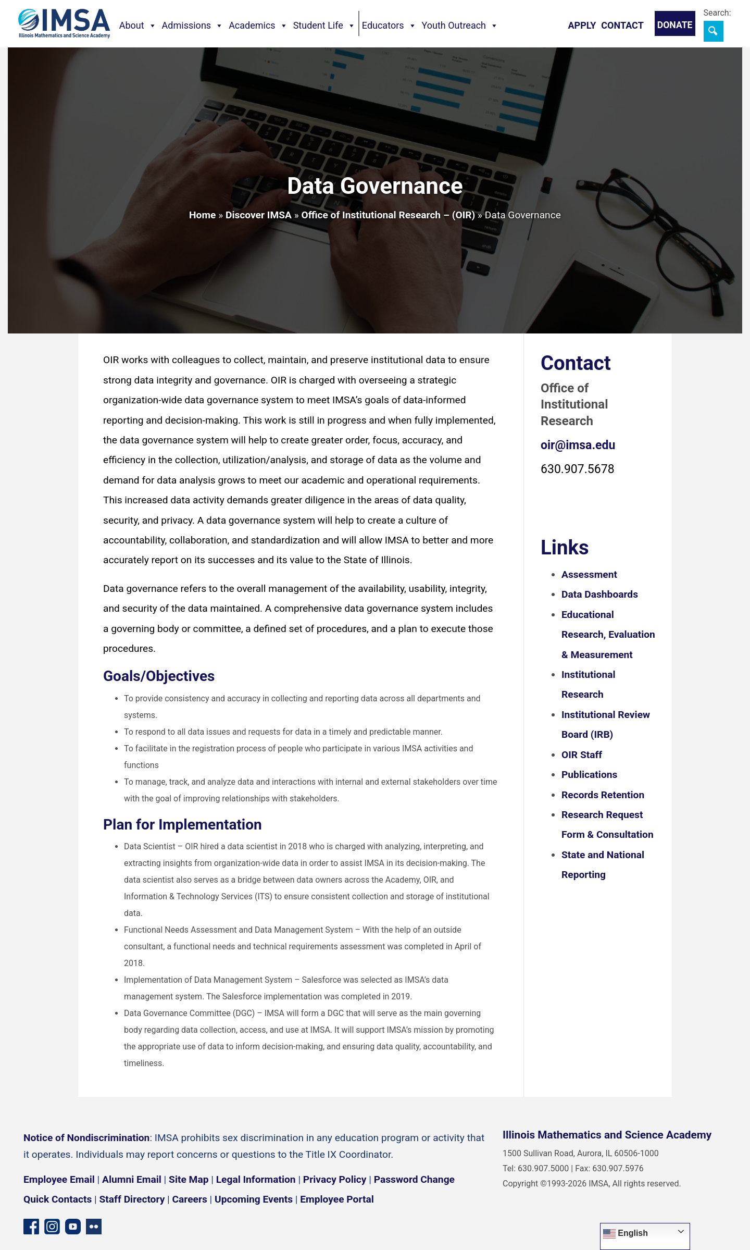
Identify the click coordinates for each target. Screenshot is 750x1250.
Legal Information (256, 1179)
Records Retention (602, 795)
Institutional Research (588, 684)
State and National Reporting (602, 865)
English (625, 1234)
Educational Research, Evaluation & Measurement (608, 635)
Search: (717, 13)
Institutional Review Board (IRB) (605, 724)
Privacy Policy (335, 1179)
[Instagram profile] (52, 1226)
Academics (258, 25)
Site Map (188, 1179)
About (138, 25)
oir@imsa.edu (578, 445)
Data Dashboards (599, 594)
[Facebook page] (31, 1226)
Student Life (324, 25)
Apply (582, 25)
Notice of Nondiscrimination (86, 1138)
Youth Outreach (460, 25)
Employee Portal (336, 1199)
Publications (589, 775)
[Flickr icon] (94, 1226)
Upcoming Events (254, 1199)
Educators (389, 25)
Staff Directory (132, 1199)
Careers (189, 1199)
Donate (675, 25)
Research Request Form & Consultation (607, 824)
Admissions (193, 25)
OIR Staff (581, 755)
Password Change (414, 1179)
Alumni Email (131, 1179)
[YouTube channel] (73, 1226)
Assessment (589, 574)
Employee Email (59, 1179)
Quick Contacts (57, 1199)
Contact (622, 25)
